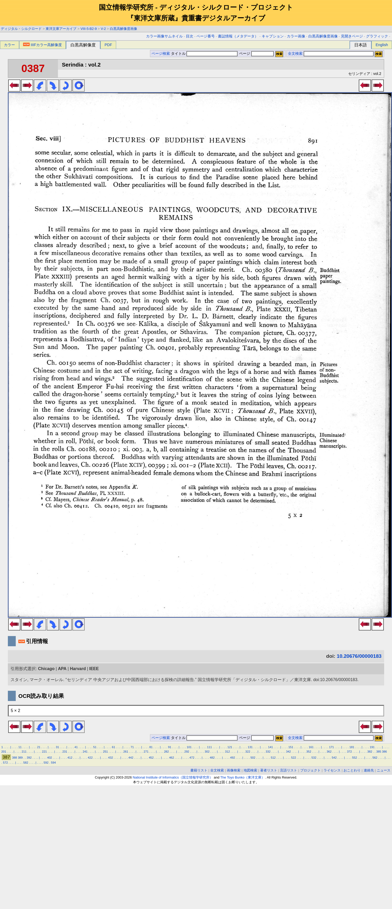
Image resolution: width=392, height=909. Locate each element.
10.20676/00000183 (359, 656)
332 (268, 751)
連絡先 (369, 770)
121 (229, 747)
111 (209, 747)
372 (349, 751)
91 (169, 747)
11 (20, 747)
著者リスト (268, 770)
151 (290, 747)
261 (125, 751)
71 (132, 747)
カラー (9, 45)
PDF (108, 45)
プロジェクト (310, 770)
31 (57, 747)
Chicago (46, 668)
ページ (256, 54)
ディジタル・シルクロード (21, 29)
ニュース (383, 770)
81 (150, 747)
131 (250, 747)
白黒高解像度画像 (123, 29)
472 (191, 757)
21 (38, 747)
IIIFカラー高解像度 (42, 45)
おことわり (352, 770)
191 (372, 747)
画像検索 (233, 770)
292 (186, 751)
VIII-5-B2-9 (88, 29)
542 (334, 757)
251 (105, 751)
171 (331, 747)
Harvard (78, 668)
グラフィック (377, 36)
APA (62, 668)
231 (64, 751)
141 (270, 747)
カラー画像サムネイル (164, 36)
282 (166, 751)
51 (94, 747)
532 (314, 757)
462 (171, 757)
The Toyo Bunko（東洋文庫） (242, 777)
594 (53, 762)
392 (29, 757)
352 (308, 751)
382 (369, 751)
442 (130, 757)
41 (76, 747)
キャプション (273, 36)
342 (288, 751)
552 (354, 757)
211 (24, 751)
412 (69, 757)
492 (232, 757)
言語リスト (288, 770)
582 (25, 762)
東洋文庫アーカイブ (61, 29)
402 (49, 757)
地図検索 (250, 770)
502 (252, 757)
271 (146, 751)
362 (329, 751)
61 (113, 747)
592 (46, 762)
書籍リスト (198, 770)
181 (351, 747)
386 (384, 751)
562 (374, 757)
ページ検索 (161, 54)
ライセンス (332, 770)
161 (311, 747)
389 (20, 757)
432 (110, 757)
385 (378, 751)
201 (3, 751)
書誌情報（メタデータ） (238, 36)
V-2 (103, 29)
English (381, 45)
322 (247, 751)
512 (273, 757)
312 (227, 751)
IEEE (94, 668)
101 (189, 747)
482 (212, 757)
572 (5, 762)
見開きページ (352, 36)
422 (90, 757)
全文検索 (295, 54)
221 (44, 751)
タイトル (204, 54)
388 (14, 757)
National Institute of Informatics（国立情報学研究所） (173, 777)
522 (293, 757)
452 (151, 757)
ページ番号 (205, 36)
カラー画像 (296, 36)
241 (85, 751)
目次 (189, 36)
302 (207, 751)
